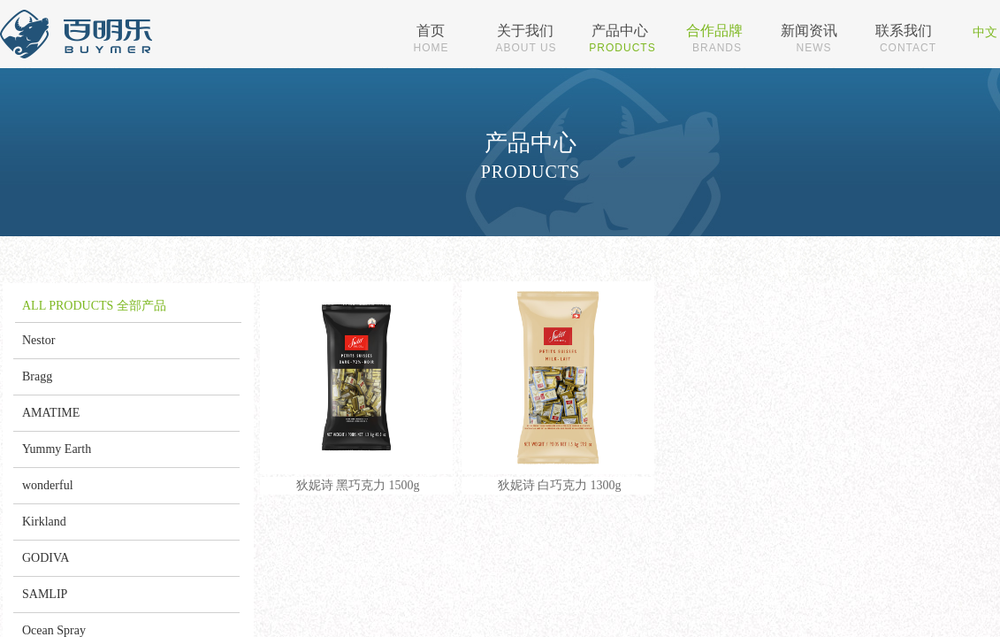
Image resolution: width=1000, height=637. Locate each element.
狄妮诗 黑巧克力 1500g (358, 485)
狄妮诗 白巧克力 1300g (560, 485)
